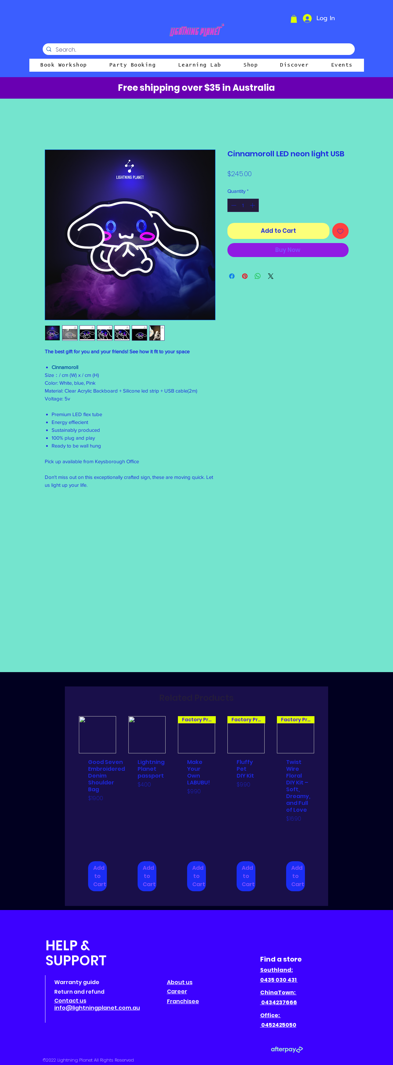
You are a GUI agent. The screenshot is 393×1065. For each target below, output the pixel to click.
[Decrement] (233, 205)
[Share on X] (271, 276)
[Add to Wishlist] (340, 231)
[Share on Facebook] (232, 276)
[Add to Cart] (97, 876)
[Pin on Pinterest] (245, 276)
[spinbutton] (243, 205)
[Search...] (198, 50)
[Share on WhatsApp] (258, 276)
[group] (196, 808)
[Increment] (253, 205)
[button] (294, 19)
